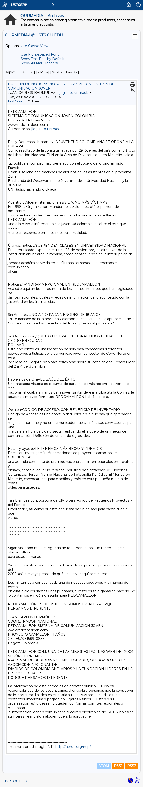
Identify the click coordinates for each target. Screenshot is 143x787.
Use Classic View (34, 46)
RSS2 (131, 766)
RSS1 (118, 766)
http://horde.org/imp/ (73, 747)
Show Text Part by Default (43, 59)
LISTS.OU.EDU (15, 781)
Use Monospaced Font (40, 54)
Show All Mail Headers (39, 63)
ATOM (104, 766)
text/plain (15, 101)
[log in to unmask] (73, 92)
